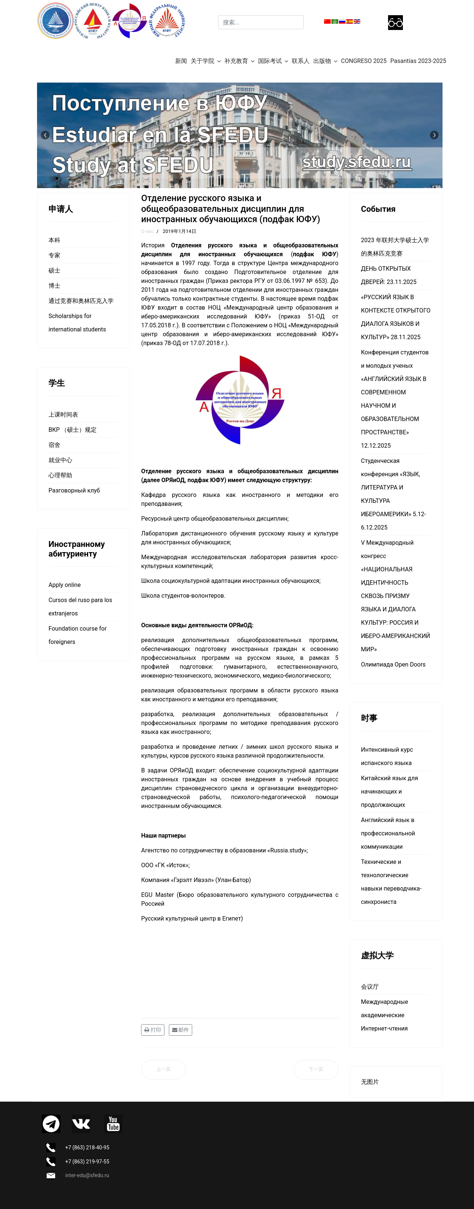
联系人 (301, 60)
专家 (54, 255)
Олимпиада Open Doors (393, 664)
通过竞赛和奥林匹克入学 (81, 300)
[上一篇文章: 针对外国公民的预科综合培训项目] (163, 1069)
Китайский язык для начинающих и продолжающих (389, 791)
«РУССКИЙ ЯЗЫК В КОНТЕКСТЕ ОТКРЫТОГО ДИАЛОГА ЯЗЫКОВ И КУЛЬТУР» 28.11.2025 (396, 317)
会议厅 (370, 986)
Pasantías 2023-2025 (418, 60)
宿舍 (54, 444)
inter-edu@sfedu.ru (87, 1175)
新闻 (181, 60)
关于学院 (202, 60)
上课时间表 (63, 414)
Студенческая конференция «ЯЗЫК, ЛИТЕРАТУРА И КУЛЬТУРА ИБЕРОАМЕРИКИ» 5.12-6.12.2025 (393, 494)
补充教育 (236, 60)
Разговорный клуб (74, 490)
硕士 (54, 270)
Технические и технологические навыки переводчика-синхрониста (391, 881)
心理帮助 (60, 475)
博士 (54, 285)
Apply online (65, 584)
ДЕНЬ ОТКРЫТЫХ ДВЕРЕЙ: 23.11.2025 (389, 275)
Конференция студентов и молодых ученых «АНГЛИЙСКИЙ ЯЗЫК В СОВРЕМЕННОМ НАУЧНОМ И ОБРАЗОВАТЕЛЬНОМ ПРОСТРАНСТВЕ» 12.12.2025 (395, 399)
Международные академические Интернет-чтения (384, 1015)
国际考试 (270, 60)
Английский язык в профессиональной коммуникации (388, 833)
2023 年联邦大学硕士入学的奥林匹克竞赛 (395, 247)
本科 (54, 240)
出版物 (322, 60)
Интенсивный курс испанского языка (387, 756)
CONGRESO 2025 (364, 60)
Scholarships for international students (77, 323)
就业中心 (60, 460)
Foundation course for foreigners (78, 635)
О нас (147, 231)
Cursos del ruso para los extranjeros (80, 607)
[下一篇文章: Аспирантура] (316, 1069)
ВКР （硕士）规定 (73, 429)
